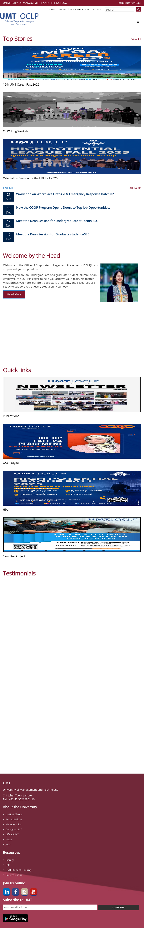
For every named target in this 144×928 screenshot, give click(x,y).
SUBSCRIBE (118, 907)
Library (10, 860)
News (9, 839)
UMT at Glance (14, 814)
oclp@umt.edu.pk (129, 3)
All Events (135, 188)
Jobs (8, 844)
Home (51, 9)
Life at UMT (12, 834)
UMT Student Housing (18, 870)
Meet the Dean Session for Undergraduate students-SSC (57, 221)
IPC (8, 865)
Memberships (14, 824)
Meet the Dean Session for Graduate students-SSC (52, 234)
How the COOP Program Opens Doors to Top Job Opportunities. (63, 207)
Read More (14, 294)
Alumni (97, 9)
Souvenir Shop (14, 875)
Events (62, 9)
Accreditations (14, 819)
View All (136, 39)
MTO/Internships (79, 9)
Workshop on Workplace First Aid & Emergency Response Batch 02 (65, 194)
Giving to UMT (14, 829)
